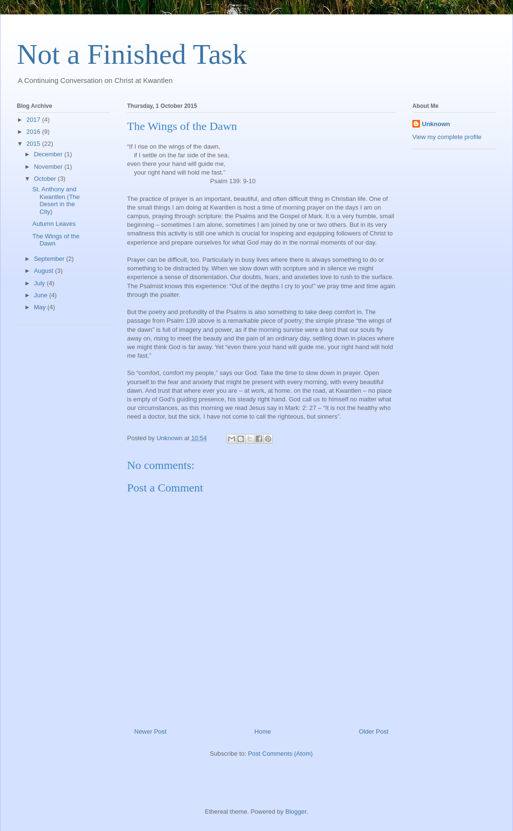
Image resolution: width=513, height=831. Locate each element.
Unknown (436, 124)
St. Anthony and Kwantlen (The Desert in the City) (56, 200)
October (46, 178)
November (49, 166)
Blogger (295, 811)
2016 (34, 131)
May (40, 307)
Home (263, 731)
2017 (34, 119)
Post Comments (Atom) (280, 753)
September (50, 258)
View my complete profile (446, 136)
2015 (34, 143)
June (41, 295)
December (49, 154)
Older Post (373, 731)
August (44, 270)
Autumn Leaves (53, 223)
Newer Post (150, 731)
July (40, 283)
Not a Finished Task (132, 54)
